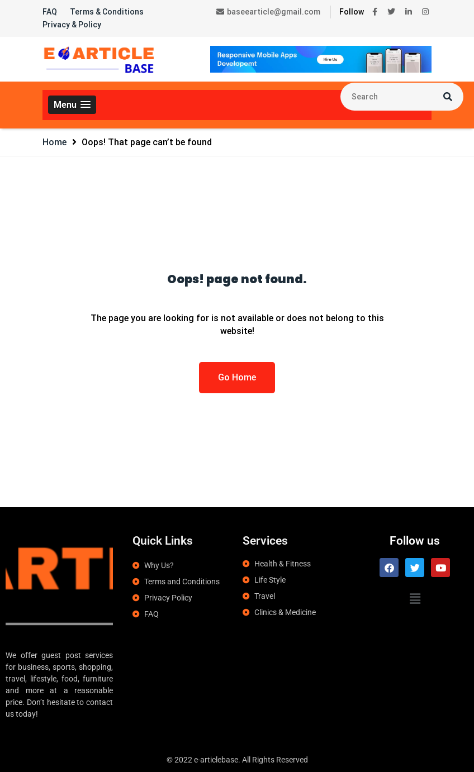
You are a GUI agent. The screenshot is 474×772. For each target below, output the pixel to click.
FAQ (49, 11)
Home (54, 142)
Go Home (237, 377)
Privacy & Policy (71, 24)
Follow (351, 11)
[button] (72, 105)
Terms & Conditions (107, 11)
